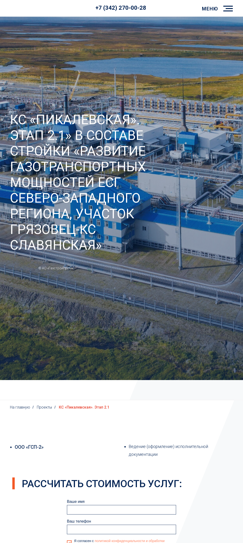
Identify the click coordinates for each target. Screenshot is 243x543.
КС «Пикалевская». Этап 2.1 (84, 407)
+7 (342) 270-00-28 (120, 8)
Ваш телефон (79, 521)
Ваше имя (75, 502)
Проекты (44, 407)
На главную (20, 407)
